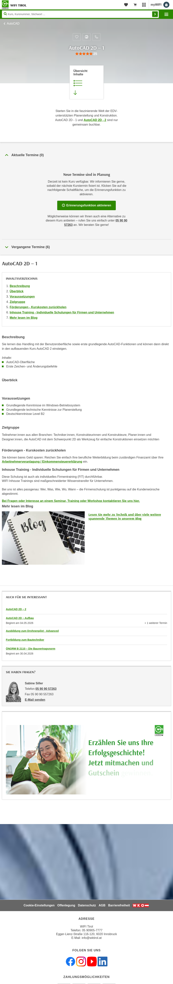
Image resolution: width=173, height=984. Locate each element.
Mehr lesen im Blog (24, 317)
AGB (102, 905)
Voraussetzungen (22, 296)
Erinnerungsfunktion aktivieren (86, 205)
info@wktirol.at (92, 937)
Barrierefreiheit (119, 905)
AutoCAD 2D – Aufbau (20, 618)
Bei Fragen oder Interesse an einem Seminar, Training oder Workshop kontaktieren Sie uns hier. (71, 500)
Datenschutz (87, 905)
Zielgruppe (17, 301)
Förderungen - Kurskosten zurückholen (38, 307)
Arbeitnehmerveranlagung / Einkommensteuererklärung (42, 461)
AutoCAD (13, 23)
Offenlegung (66, 905)
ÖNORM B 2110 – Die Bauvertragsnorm (30, 648)
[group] (86, 54)
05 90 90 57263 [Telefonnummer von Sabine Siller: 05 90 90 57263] (45, 688)
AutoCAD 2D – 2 (16, 609)
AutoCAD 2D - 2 (95, 120)
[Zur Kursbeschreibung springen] (87, 82)
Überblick (16, 291)
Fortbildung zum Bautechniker (25, 639)
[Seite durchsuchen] (80, 14)
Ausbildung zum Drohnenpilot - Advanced (32, 630)
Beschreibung (20, 286)
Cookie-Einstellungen (39, 905)
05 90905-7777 (92, 930)
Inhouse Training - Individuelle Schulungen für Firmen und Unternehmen (62, 312)
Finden (155, 14)
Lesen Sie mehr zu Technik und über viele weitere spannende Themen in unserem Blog (124, 516)
